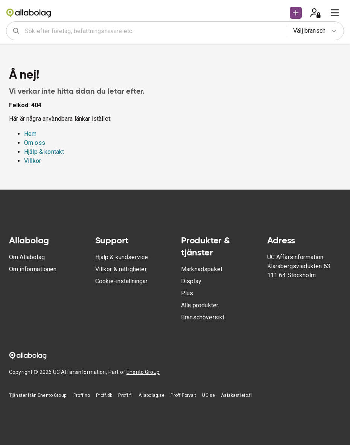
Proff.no (81, 395)
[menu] (335, 13)
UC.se (208, 395)
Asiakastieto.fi (236, 395)
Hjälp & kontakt (44, 151)
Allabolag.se (151, 395)
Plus (187, 293)
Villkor (32, 160)
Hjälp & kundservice (121, 257)
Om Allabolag (27, 257)
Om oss (34, 142)
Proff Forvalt (183, 395)
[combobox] (153, 31)
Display (191, 281)
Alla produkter (199, 305)
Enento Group (143, 372)
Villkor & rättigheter (121, 269)
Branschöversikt (202, 317)
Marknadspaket (201, 269)
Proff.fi (125, 395)
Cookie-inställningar (121, 281)
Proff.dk (104, 395)
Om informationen (32, 269)
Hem (30, 133)
